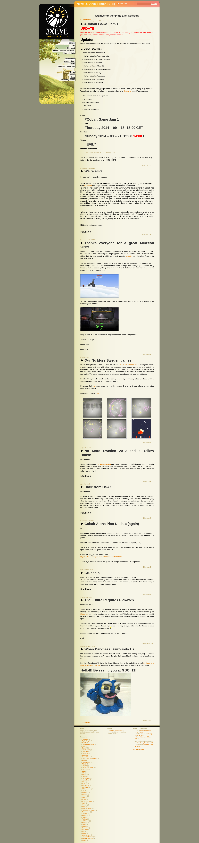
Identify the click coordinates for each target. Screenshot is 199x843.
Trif (83, 831)
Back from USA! (95, 487)
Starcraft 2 (85, 822)
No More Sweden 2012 (129, 365)
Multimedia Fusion (87, 801)
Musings (84, 805)
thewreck (84, 828)
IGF (83, 781)
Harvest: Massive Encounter (63, 50)
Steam (84, 824)
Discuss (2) (147, 442)
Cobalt (72, 45)
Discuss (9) (147, 567)
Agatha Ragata (86, 741)
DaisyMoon (85, 755)
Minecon (84, 796)
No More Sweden (104, 464)
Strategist (71, 48)
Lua (83, 790)
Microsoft (84, 794)
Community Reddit (67, 80)
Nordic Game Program (88, 810)
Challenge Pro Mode (88, 744)
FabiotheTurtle (86, 762)
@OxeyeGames (139, 750)
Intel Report (85, 785)
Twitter (84, 833)
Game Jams (85, 769)
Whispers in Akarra (87, 838)
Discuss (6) (147, 518)
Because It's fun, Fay (66, 66)
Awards (84, 742)
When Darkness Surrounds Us (107, 649)
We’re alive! (92, 171)
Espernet (127, 91)
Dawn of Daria (69, 53)
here (94, 386)
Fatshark (88, 186)
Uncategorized (86, 835)
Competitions (85, 753)
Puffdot (84, 817)
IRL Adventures (86, 789)
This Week (85, 829)
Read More (110, 160)
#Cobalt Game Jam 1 (99, 24)
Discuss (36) (146, 235)
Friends (84, 764)
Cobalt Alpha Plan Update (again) (109, 524)
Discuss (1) (147, 594)
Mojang (84, 799)
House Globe (69, 61)
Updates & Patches (87, 837)
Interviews (85, 787)
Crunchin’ (90, 573)
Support (71, 75)
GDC (83, 771)
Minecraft (84, 614)
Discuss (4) (147, 481)
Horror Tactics (86, 778)
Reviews (84, 819)
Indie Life (84, 783)
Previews (84, 813)
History (84, 776)
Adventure (85, 739)
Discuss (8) (147, 354)
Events (84, 760)
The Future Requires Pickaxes (107, 600)
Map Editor (85, 792)
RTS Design (85, 821)
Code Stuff (85, 751)
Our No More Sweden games (105, 360)
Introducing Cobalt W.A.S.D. (143, 734)
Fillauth (72, 64)
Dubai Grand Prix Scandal (89, 758)
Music (83, 803)
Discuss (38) (146, 165)
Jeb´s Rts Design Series (115, 730)
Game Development (87, 767)
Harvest (84, 774)
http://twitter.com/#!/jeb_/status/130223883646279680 (101, 557)
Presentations (86, 812)
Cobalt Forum (86, 750)
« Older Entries (86, 19)
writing (84, 840)
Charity (84, 746)
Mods (83, 797)
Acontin (129, 256)
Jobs (73, 77)
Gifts (83, 773)
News (72, 72)
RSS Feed (123, 4)
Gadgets (84, 766)
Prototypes (85, 815)
